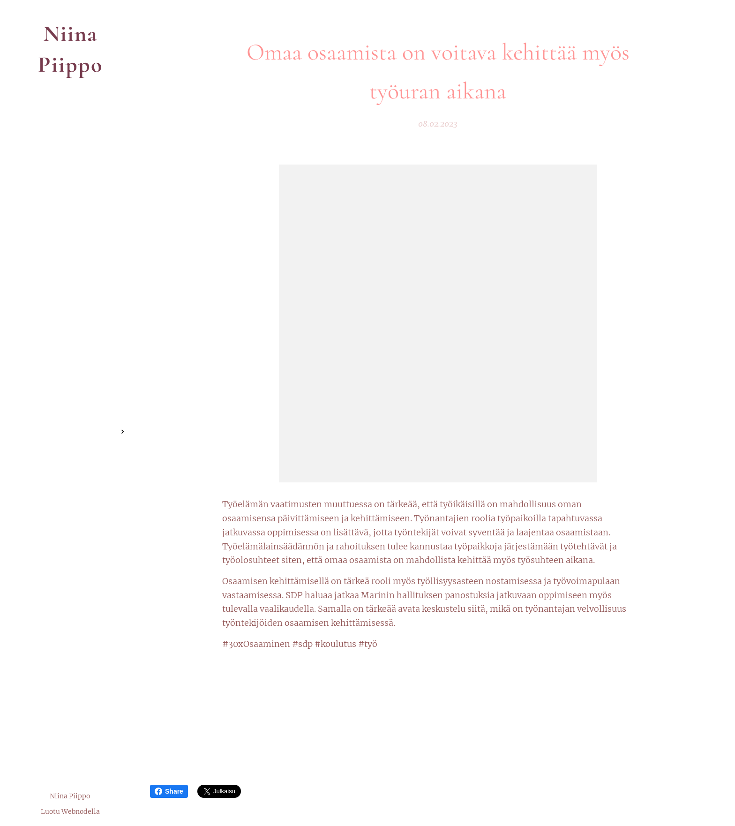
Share (169, 791)
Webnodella (80, 811)
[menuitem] (70, 403)
